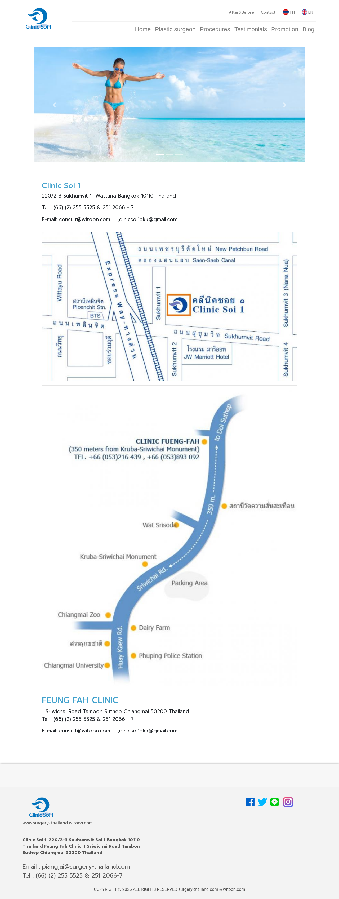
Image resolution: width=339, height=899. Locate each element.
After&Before (241, 12)
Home (143, 29)
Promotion (284, 29)
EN (307, 12)
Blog (308, 29)
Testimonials (250, 29)
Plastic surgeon (175, 29)
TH (289, 12)
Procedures (215, 29)
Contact (268, 12)
